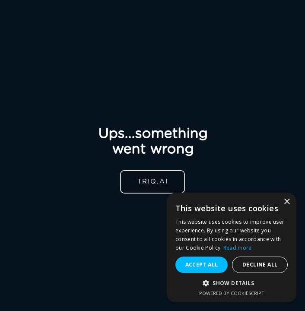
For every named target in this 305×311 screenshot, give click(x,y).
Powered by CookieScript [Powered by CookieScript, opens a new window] (231, 293)
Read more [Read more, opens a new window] (237, 247)
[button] (231, 283)
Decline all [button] (259, 264)
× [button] (286, 202)
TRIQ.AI (152, 181)
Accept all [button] (201, 264)
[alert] (231, 247)
